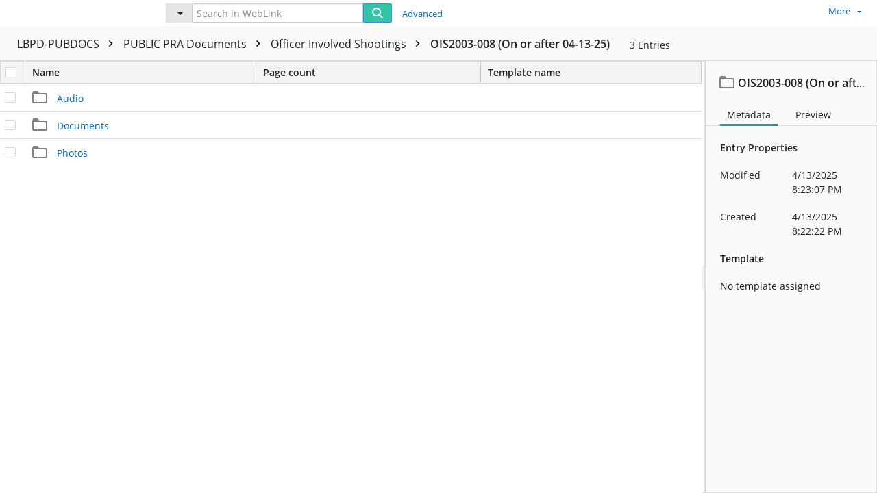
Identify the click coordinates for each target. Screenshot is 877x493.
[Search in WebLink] (277, 13)
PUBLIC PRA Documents (195, 43)
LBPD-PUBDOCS (68, 43)
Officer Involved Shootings (349, 43)
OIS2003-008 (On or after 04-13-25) (520, 43)
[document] (791, 277)
